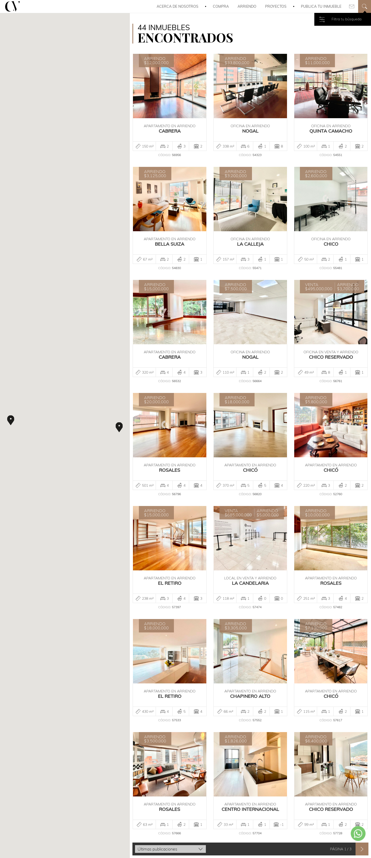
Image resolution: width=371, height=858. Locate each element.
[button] (11, 420)
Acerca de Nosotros (177, 6)
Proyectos (275, 6)
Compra (221, 6)
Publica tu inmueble (321, 6)
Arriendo (247, 6)
